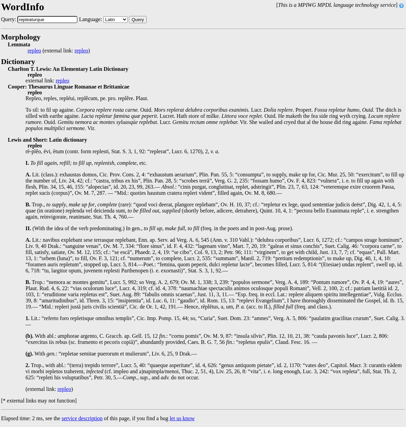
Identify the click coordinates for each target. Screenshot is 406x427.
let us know (182, 418)
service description (82, 418)
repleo (34, 50)
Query (138, 19)
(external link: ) (59, 50)
